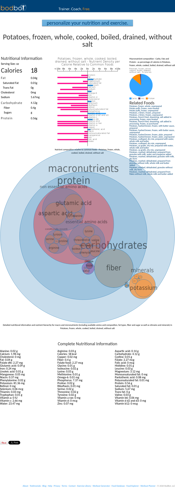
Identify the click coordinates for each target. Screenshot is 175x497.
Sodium (5, 97)
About (25, 486)
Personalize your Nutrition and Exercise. (87, 23)
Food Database (118, 486)
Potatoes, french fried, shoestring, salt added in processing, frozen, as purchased (150, 122)
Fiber (7, 107)
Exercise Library (84, 486)
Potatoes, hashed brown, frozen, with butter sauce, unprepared (152, 131)
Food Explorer (133, 486)
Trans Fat (8, 87)
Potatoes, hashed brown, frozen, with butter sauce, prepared (152, 127)
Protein (7, 118)
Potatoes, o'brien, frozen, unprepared (146, 115)
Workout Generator (101, 486)
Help (50, 486)
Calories (11, 70)
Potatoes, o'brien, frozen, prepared (144, 112)
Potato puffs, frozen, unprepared (143, 110)
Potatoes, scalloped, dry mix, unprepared (147, 143)
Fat (3, 78)
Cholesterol (7, 92)
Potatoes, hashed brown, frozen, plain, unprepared (151, 137)
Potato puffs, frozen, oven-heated (144, 108)
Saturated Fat (11, 83)
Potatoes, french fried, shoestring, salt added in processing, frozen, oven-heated (150, 118)
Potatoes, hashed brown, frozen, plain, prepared (150, 134)
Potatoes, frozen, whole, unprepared (145, 106)
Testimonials (35, 486)
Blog (44, 486)
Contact (72, 486)
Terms (64, 486)
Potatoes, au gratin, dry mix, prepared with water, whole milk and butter (151, 146)
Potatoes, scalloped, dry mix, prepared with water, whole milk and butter (151, 140)
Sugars (7, 112)
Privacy (57, 486)
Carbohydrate (11, 103)
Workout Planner (147, 486)
